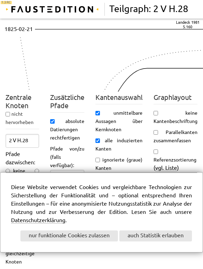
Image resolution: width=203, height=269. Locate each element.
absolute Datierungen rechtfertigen (67, 130)
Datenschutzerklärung (38, 220)
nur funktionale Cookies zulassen (69, 235)
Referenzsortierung (175, 160)
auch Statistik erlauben (156, 235)
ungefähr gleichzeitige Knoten (22, 254)
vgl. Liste (166, 168)
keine (19, 171)
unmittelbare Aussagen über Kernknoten (118, 121)
